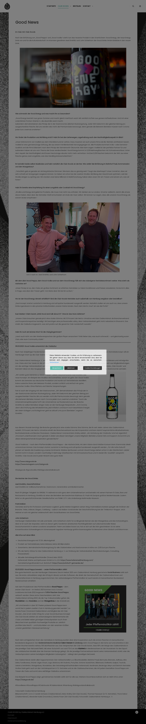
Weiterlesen (54, 362)
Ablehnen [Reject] (71, 368)
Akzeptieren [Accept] (56, 368)
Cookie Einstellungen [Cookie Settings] (93, 368)
